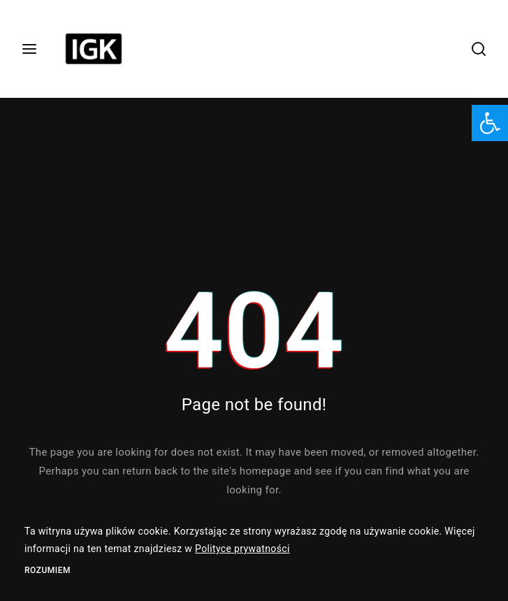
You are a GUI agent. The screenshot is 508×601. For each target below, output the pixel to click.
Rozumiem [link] (47, 570)
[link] (490, 123)
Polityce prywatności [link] (242, 548)
